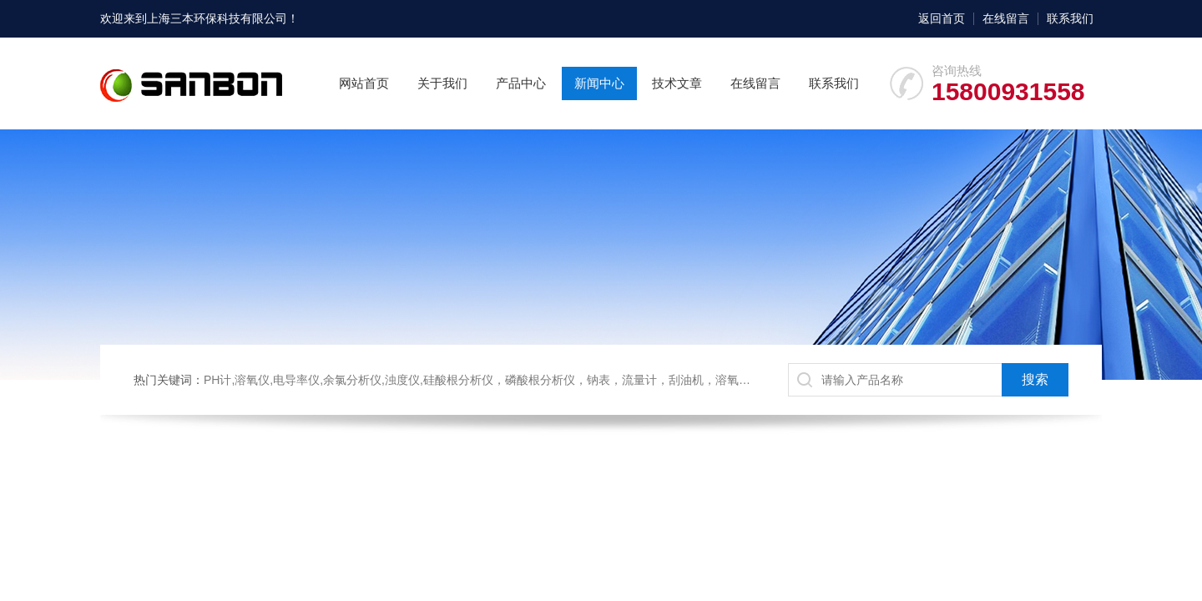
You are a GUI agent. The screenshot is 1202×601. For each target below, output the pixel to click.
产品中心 (521, 83)
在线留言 (1005, 18)
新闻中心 (599, 83)
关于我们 (442, 83)
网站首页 (364, 83)
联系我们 (1070, 18)
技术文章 (677, 83)
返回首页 (941, 18)
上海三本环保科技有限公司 (217, 18)
